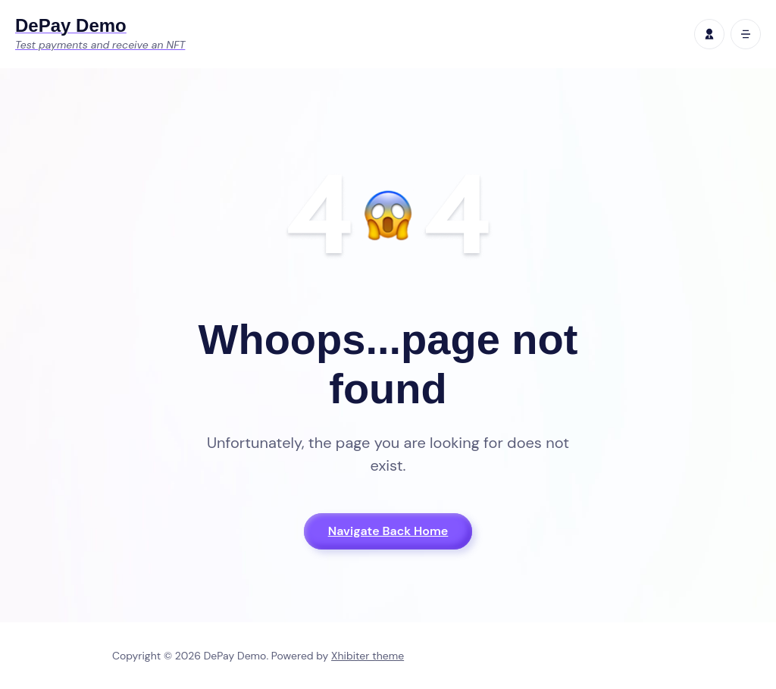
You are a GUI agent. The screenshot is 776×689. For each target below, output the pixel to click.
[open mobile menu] (746, 34)
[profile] (709, 34)
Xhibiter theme (367, 655)
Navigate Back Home (388, 531)
